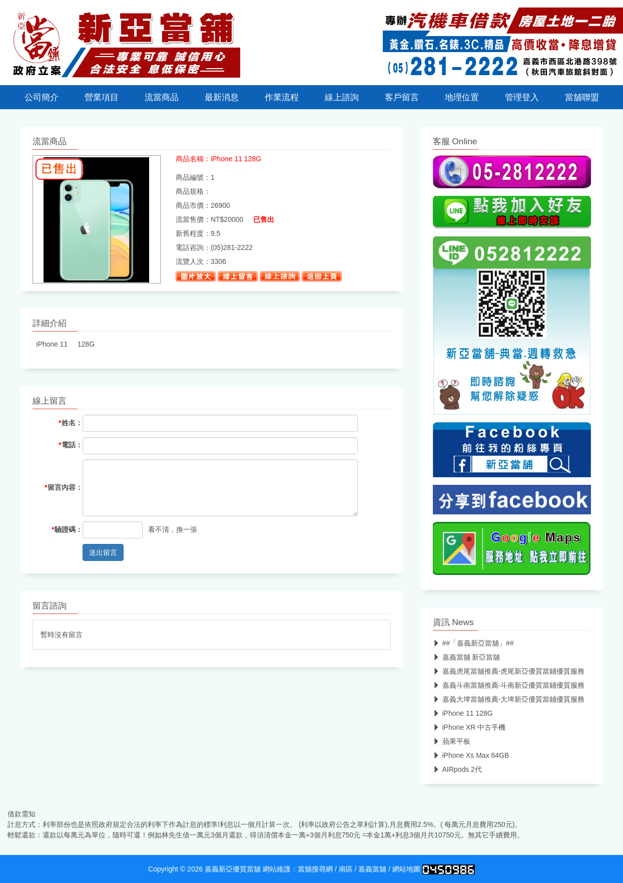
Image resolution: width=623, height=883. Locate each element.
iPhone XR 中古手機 (469, 727)
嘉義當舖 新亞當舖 (466, 657)
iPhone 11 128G (463, 713)
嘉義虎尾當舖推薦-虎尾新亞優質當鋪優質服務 (509, 671)
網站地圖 (406, 869)
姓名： (70, 423)
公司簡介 (42, 97)
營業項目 (102, 97)
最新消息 (222, 97)
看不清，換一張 (172, 529)
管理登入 (522, 97)
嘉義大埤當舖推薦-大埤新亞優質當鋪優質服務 (509, 699)
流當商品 (162, 97)
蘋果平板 (451, 741)
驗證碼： (67, 529)
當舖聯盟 (582, 97)
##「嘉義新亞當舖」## (473, 643)
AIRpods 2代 (457, 769)
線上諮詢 (342, 97)
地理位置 (462, 97)
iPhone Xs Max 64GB (471, 755)
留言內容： (63, 487)
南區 (346, 869)
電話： (70, 445)
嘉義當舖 (372, 869)
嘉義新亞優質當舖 (233, 869)
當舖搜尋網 (315, 869)
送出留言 (103, 552)
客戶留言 (402, 97)
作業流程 (282, 97)
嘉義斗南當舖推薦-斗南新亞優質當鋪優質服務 (509, 685)
